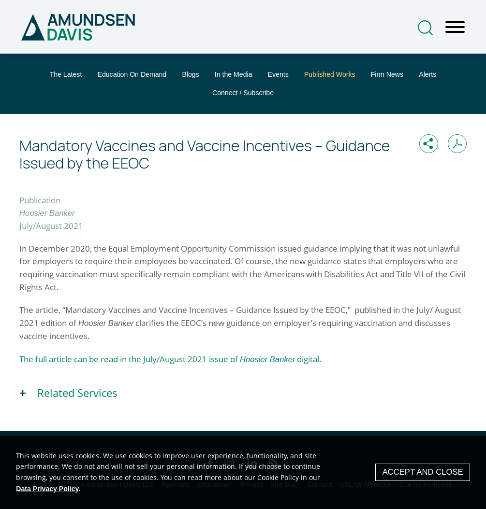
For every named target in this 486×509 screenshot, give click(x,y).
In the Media (233, 74)
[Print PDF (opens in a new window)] (457, 143)
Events (278, 74)
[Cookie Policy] (243, 472)
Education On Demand (131, 74)
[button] (428, 143)
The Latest (66, 74)
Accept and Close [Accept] (423, 472)
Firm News (387, 74)
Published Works (329, 74)
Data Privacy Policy (47, 489)
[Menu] (455, 27)
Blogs (190, 74)
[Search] (425, 27)
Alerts (427, 74)
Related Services (77, 393)
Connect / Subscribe (243, 93)
